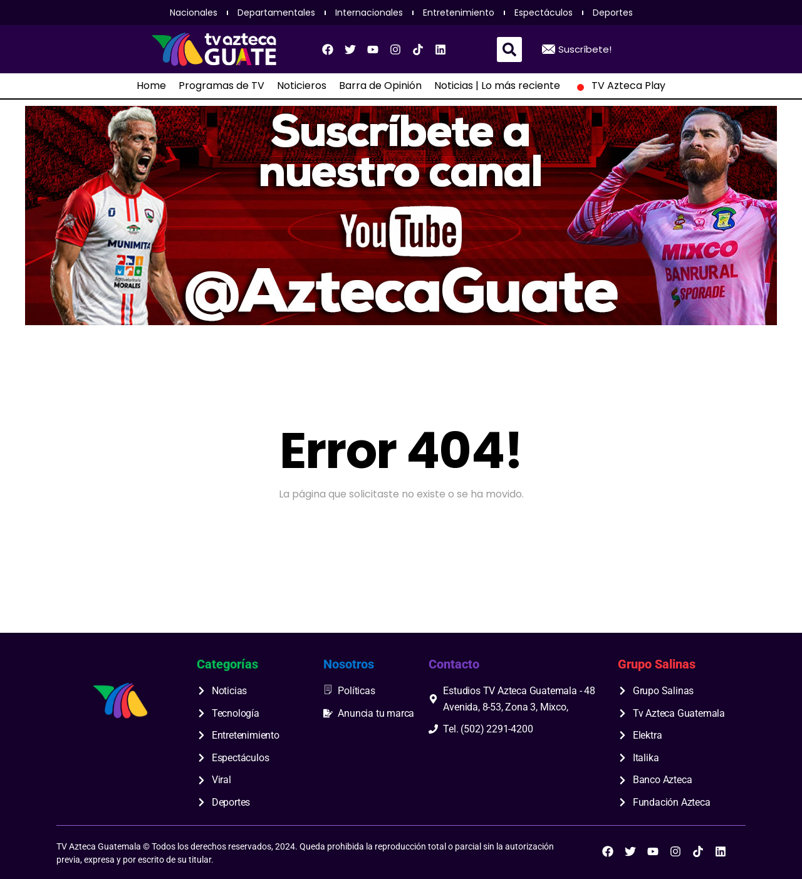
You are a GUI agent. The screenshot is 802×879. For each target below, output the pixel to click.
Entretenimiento (458, 12)
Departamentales (276, 12)
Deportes (613, 12)
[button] (509, 49)
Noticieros (301, 86)
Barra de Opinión (380, 86)
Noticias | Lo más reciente (497, 86)
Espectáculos (543, 12)
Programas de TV (221, 86)
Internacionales (369, 12)
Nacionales (193, 12)
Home (151, 86)
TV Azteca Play (619, 86)
